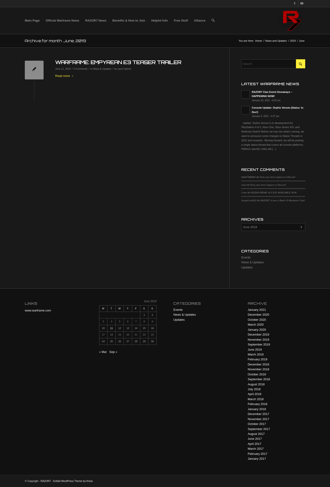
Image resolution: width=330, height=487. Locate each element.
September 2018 (259, 379)
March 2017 (256, 448)
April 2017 (254, 444)
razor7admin (124, 68)
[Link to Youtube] (301, 3)
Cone (244, 192)
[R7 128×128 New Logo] (291, 20)
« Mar (103, 352)
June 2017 (255, 438)
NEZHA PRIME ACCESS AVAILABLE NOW (274, 192)
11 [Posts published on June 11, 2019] (111, 328)
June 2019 (255, 349)
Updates (246, 267)
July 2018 (254, 389)
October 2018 (257, 374)
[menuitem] (32, 20)
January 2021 (257, 309)
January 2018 (257, 409)
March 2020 (256, 324)
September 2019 (259, 344)
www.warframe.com (38, 310)
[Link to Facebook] (294, 3)
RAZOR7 (46, 481)
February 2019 (257, 359)
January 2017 (257, 458)
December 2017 (258, 414)
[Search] (213, 20)
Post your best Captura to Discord (277, 177)
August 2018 (256, 384)
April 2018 (254, 394)
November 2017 (258, 419)
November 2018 (258, 369)
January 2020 (257, 329)
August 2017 (256, 434)
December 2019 (258, 334)
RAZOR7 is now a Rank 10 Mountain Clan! (282, 200)
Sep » (113, 352)
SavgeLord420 (248, 200)
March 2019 (256, 354)
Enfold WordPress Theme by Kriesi (73, 481)
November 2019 (258, 339)
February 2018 (257, 404)
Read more (64, 76)
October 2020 (257, 319)
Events (246, 257)
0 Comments (81, 68)
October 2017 (257, 424)
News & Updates (102, 68)
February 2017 (257, 454)
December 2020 (258, 314)
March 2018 (256, 399)
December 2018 (258, 364)
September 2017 (259, 429)
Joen (243, 184)
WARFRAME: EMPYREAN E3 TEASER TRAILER (118, 62)
